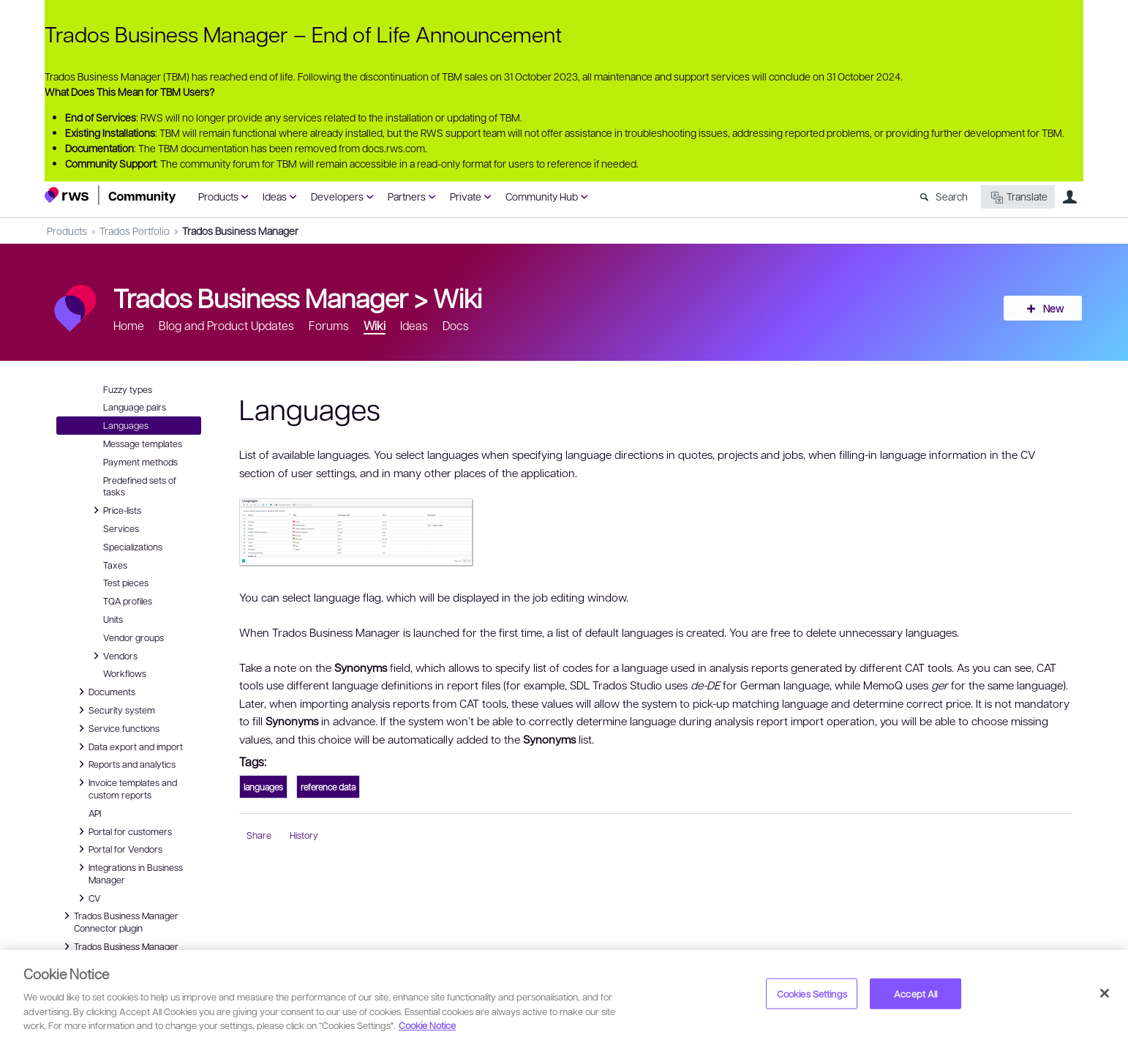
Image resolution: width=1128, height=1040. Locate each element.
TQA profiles (127, 601)
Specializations (132, 547)
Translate (1018, 197)
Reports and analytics (125, 764)
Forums (329, 325)
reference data (328, 787)
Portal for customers (123, 831)
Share (259, 835)
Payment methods (140, 462)
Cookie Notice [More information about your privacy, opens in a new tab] (427, 1025)
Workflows (124, 673)
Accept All (915, 993)
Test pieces (125, 582)
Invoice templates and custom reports (125, 788)
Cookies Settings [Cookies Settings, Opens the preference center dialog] (812, 993)
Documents (104, 691)
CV (91, 898)
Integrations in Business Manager (128, 873)
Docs (456, 325)
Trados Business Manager (240, 230)
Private (465, 196)
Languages (125, 425)
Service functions (116, 728)
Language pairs (134, 407)
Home (128, 325)
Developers (337, 196)
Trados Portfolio (134, 230)
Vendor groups (133, 637)
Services (121, 528)
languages (263, 787)
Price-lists (115, 510)
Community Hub (541, 196)
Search (952, 196)
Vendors (113, 655)
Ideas (275, 196)
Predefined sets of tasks (139, 486)
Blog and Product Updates (226, 325)
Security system (114, 710)
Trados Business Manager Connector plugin (118, 921)
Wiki (457, 297)
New (1050, 308)
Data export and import (128, 746)
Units (113, 619)
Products (218, 196)
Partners (407, 196)
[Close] (1104, 993)
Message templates (142, 443)
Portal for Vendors (118, 849)
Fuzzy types (127, 389)
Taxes (115, 565)
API (95, 813)
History (304, 835)
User (1069, 197)
